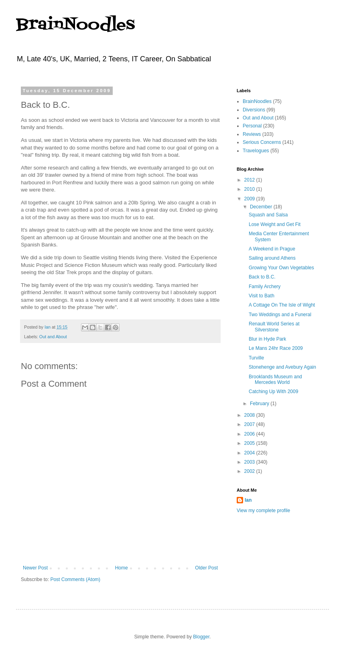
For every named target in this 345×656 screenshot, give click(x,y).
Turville (256, 358)
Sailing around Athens (272, 258)
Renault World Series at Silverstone (274, 326)
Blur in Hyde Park (267, 339)
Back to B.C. (262, 277)
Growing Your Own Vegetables (281, 267)
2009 (250, 199)
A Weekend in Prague (272, 249)
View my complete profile (263, 510)
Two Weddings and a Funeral (280, 314)
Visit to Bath (261, 296)
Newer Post (35, 568)
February (260, 403)
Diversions (254, 110)
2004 (250, 453)
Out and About (53, 336)
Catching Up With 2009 (273, 391)
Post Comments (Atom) (75, 579)
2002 (250, 471)
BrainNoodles (75, 25)
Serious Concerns (262, 142)
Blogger (201, 637)
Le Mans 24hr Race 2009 (276, 348)
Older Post (206, 568)
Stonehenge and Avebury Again (282, 367)
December (262, 207)
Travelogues (256, 150)
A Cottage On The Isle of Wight (282, 305)
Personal (252, 126)
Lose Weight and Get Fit (274, 224)
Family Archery (264, 286)
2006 (250, 434)
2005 (250, 443)
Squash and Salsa (268, 215)
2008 (250, 415)
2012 (250, 180)
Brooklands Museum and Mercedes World (275, 379)
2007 (250, 424)
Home (121, 568)
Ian (248, 500)
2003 (250, 462)
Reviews (252, 134)
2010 (250, 189)
